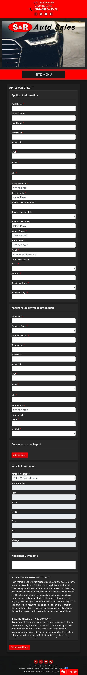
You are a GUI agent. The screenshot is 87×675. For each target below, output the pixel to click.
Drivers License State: (22, 212)
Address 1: (17, 132)
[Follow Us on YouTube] (46, 14)
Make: (14, 502)
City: (14, 151)
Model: (15, 512)
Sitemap (47, 668)
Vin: (13, 531)
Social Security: (19, 183)
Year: (14, 493)
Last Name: (17, 123)
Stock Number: (19, 483)
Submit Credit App (19, 647)
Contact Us (44, 666)
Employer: (16, 316)
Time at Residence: (21, 259)
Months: (15, 273)
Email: (14, 250)
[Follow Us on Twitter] (41, 14)
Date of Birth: (18, 193)
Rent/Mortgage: (19, 292)
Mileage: (16, 540)
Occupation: (17, 345)
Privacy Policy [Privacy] (53, 666)
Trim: (14, 521)
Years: (15, 264)
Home (32, 666)
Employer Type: (19, 326)
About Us (37, 666)
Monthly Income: (20, 335)
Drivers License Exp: (21, 221)
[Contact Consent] (12, 619)
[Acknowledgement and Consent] (12, 577)
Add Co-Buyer (19, 455)
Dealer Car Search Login (26, 668)
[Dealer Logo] (43, 44)
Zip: (13, 173)
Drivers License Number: (23, 202)
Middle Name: (18, 113)
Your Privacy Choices (59, 668)
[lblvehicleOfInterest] (44, 478)
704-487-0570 (46, 9)
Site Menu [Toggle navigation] (43, 74)
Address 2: (17, 142)
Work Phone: (18, 405)
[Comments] (44, 565)
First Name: (17, 104)
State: (14, 162)
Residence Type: (19, 283)
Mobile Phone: (18, 231)
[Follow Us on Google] (51, 14)
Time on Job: (18, 415)
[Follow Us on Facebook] (36, 14)
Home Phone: (18, 240)
